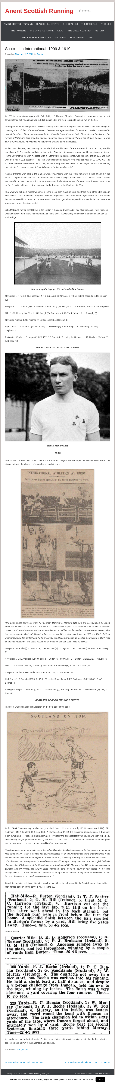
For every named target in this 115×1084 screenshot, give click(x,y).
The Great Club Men (79, 31)
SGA (90, 37)
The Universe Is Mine (41, 31)
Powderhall (77, 37)
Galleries (60, 37)
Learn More (88, 1079)
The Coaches (70, 24)
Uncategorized (21, 1049)
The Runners (18, 31)
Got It (100, 1079)
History (99, 31)
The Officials (89, 24)
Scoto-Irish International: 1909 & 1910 (38, 48)
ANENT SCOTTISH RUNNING (18, 24)
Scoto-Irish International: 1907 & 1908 (24, 1062)
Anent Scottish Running (39, 11)
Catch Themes (103, 1073)
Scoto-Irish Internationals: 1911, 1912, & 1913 (87, 1062)
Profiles (106, 24)
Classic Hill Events (47, 24)
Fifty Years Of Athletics (36, 37)
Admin (40, 54)
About (60, 31)
